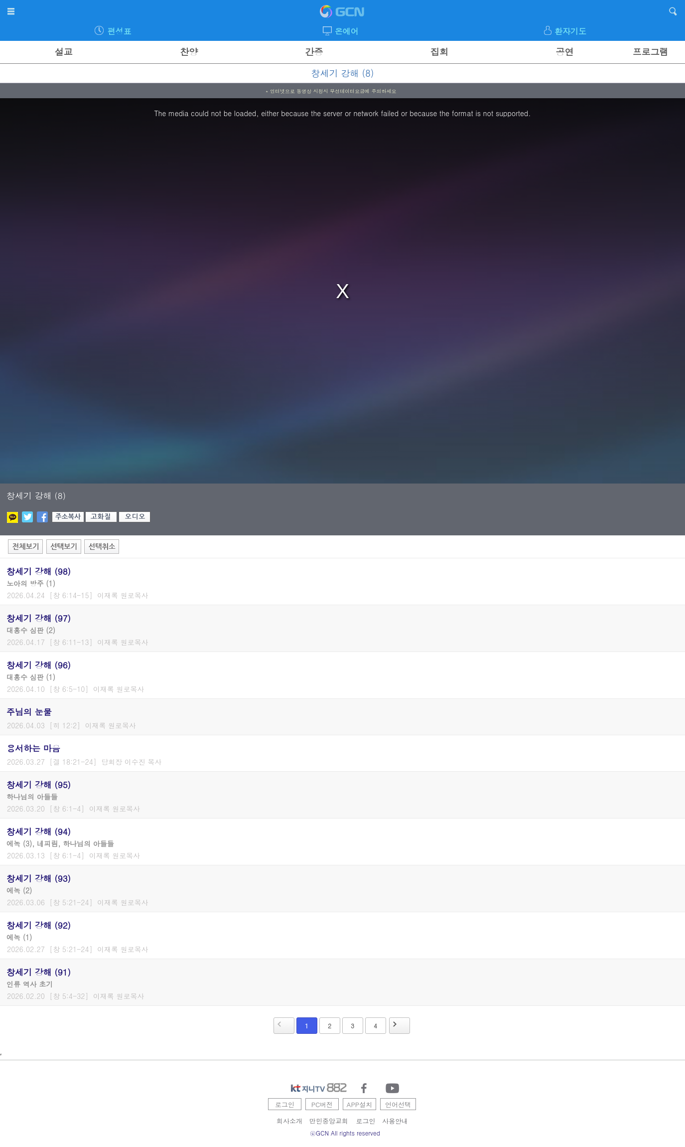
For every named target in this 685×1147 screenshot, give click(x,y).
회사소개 (289, 1121)
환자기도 (570, 31)
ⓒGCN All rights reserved (345, 1133)
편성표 (119, 31)
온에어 (347, 31)
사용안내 (395, 1121)
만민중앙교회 (328, 1121)
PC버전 (322, 1104)
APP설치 (359, 1104)
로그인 (284, 1104)
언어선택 (398, 1104)
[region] (342, 291)
